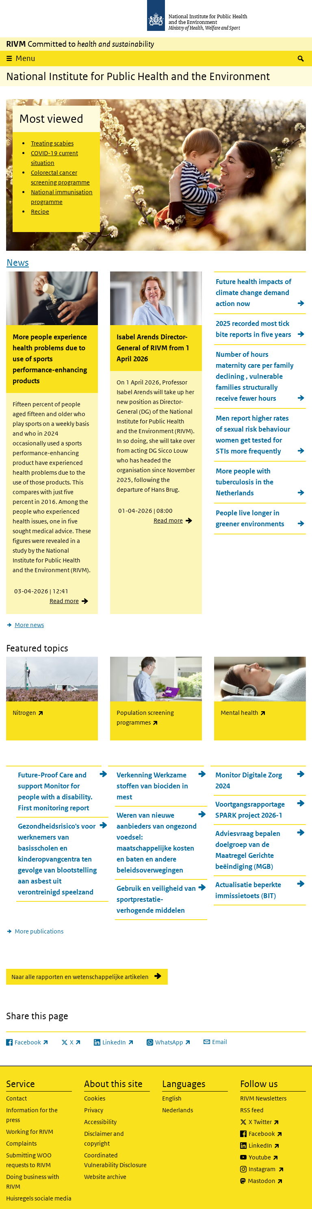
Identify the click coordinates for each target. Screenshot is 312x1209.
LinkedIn (277, 1141)
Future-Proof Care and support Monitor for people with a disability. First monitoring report (55, 786)
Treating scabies (52, 143)
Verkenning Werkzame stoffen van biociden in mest (152, 781)
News (17, 260)
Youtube (277, 1152)
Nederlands (177, 1105)
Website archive (105, 1172)
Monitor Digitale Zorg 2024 (248, 776)
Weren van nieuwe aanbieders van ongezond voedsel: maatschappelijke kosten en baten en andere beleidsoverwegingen (157, 838)
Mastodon (277, 1176)
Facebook (277, 1129)
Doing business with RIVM (32, 1176)
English (172, 1093)
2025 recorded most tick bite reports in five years (253, 326)
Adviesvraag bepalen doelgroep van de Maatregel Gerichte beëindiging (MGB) (247, 845)
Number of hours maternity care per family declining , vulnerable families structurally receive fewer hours (255, 373)
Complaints (21, 1138)
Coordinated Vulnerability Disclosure (115, 1155)
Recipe (40, 211)
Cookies (94, 1093)
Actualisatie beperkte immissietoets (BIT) (248, 885)
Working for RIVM (29, 1127)
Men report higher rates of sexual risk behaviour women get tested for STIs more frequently (253, 432)
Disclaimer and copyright (104, 1133)
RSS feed (252, 1105)
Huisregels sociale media (39, 1193)
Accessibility (100, 1117)
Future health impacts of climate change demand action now (253, 290)
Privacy (93, 1105)
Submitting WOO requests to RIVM (29, 1155)
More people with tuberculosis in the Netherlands (244, 479)
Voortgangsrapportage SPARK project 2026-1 (250, 805)
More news (29, 622)
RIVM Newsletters (263, 1093)
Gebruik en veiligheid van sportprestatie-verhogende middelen (156, 894)
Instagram (277, 1164)
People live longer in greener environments (250, 516)
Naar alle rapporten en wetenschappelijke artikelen (80, 972)
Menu (25, 58)
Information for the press (32, 1110)
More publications (39, 926)
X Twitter (277, 1117)
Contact (16, 1093)
